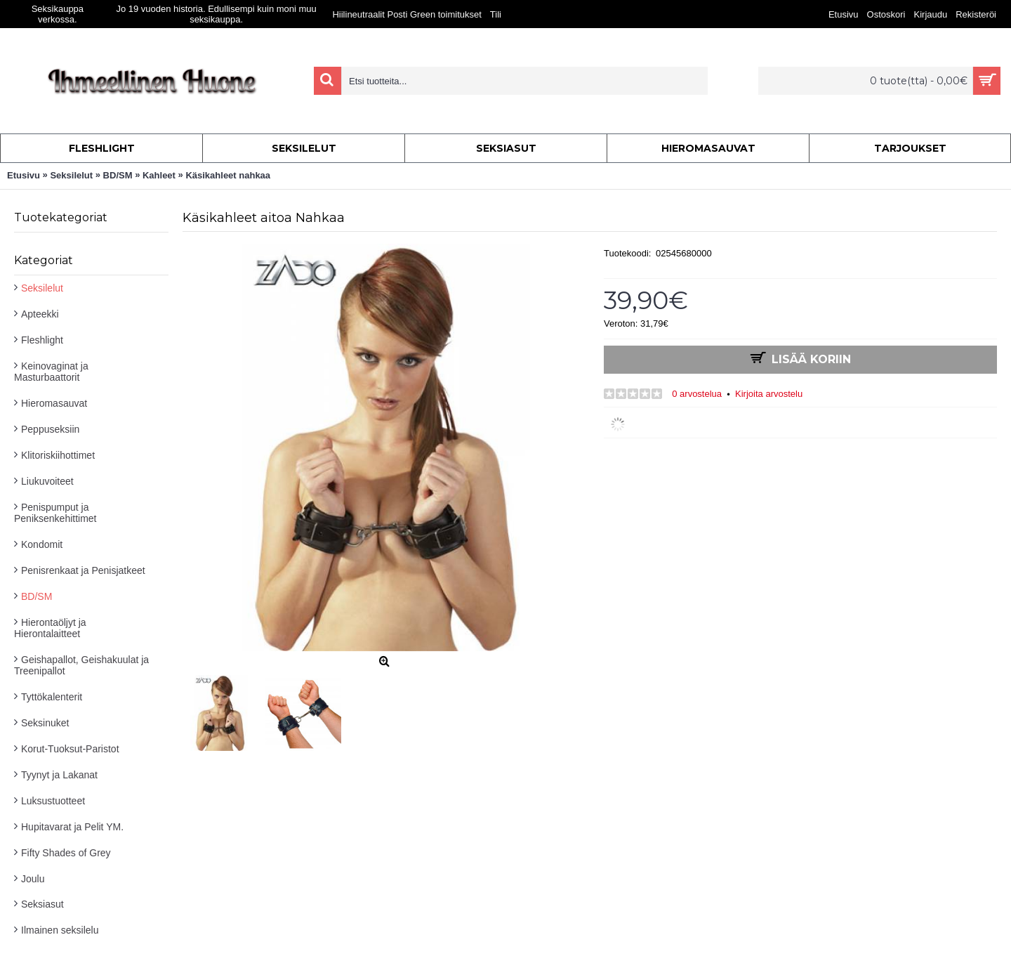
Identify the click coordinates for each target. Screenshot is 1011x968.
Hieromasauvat (54, 403)
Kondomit (41, 544)
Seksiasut (42, 904)
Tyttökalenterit (51, 696)
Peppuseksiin (50, 429)
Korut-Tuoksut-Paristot (70, 748)
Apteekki (40, 314)
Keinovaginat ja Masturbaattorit (51, 371)
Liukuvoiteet (47, 481)
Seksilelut (42, 288)
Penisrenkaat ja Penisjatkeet (83, 570)
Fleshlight (42, 340)
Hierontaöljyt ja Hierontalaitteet (50, 628)
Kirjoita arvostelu (768, 393)
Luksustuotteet (53, 800)
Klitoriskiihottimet (58, 455)
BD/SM (36, 596)
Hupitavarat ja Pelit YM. (72, 826)
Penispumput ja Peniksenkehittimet (55, 513)
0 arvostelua (697, 393)
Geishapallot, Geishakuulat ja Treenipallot (81, 665)
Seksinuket (45, 722)
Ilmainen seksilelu (60, 930)
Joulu (32, 878)
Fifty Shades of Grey (66, 852)
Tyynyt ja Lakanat (59, 774)
